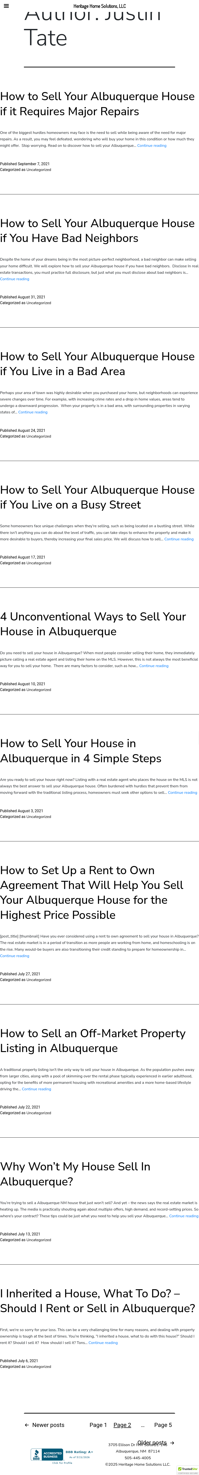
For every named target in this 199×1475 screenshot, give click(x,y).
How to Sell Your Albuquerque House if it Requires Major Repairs (97, 103)
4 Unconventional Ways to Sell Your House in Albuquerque (93, 624)
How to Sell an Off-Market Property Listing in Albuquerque (93, 1040)
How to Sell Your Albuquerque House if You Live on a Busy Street (97, 497)
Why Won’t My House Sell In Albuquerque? (75, 1174)
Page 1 (98, 1425)
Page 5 (163, 1425)
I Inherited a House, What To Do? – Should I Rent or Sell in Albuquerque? (97, 1301)
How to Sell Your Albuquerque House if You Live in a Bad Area (97, 364)
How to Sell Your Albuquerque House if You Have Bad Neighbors (97, 230)
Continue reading (151, 145)
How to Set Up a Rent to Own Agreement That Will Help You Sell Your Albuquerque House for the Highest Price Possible (91, 892)
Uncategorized (38, 169)
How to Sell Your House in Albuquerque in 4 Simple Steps (80, 750)
